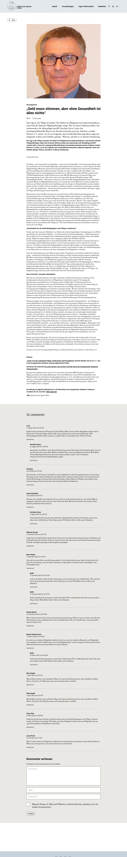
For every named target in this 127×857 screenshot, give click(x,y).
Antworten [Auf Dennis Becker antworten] (30, 626)
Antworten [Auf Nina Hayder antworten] (30, 568)
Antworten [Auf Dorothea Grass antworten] (33, 460)
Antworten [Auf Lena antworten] (30, 439)
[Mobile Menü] (117, 6)
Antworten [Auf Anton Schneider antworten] (30, 507)
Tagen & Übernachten (86, 6)
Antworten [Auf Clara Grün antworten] (30, 727)
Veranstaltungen (68, 6)
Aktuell (54, 6)
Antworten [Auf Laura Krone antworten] (30, 747)
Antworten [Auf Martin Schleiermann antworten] (30, 648)
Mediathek (102, 6)
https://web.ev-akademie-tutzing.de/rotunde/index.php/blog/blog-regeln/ (59, 455)
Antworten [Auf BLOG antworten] (33, 587)
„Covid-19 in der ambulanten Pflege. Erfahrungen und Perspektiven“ (50, 361)
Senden (31, 814)
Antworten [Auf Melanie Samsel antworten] (30, 546)
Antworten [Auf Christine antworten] (30, 485)
